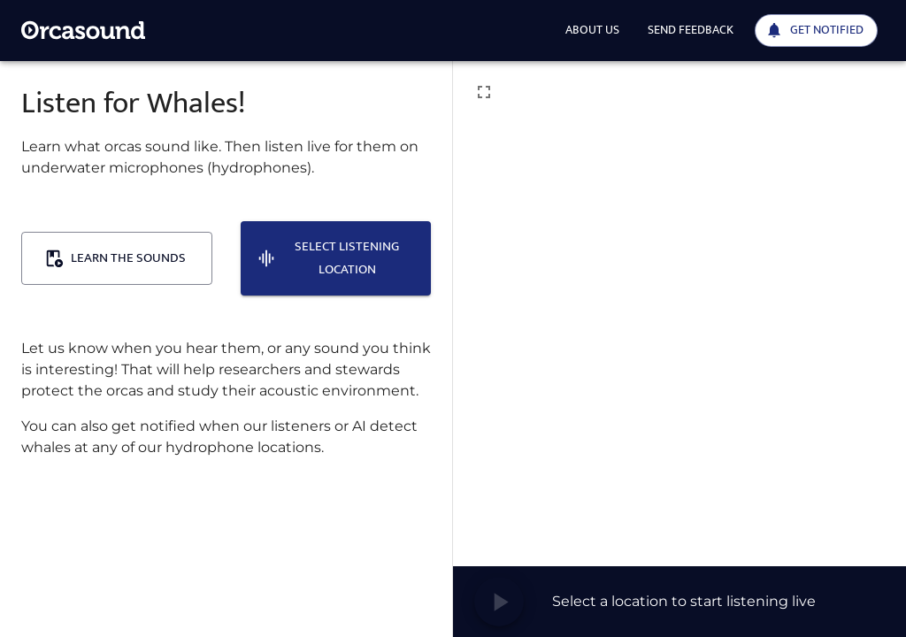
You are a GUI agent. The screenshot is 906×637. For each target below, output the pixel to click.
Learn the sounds (115, 258)
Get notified (814, 29)
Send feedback (690, 29)
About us (592, 29)
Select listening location (328, 257)
